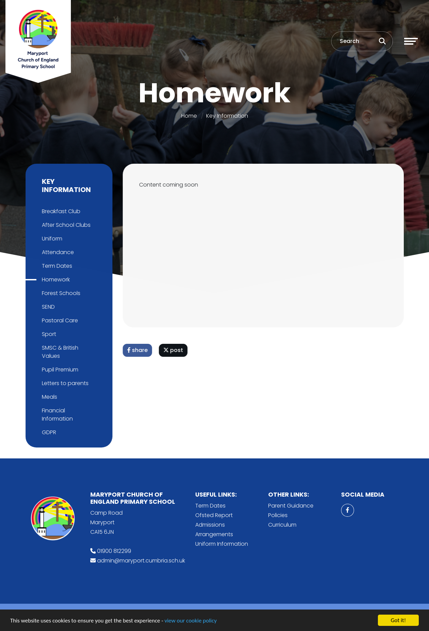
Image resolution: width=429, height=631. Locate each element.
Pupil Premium (59, 369)
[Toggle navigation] (411, 41)
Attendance (57, 252)
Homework (54, 279)
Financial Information (56, 415)
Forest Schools (60, 293)
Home (189, 116)
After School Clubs (65, 225)
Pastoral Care (59, 320)
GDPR (48, 432)
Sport (48, 334)
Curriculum (282, 525)
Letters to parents (64, 383)
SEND (47, 307)
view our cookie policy (191, 621)
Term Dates (56, 266)
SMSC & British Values (59, 352)
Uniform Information (221, 544)
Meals (48, 397)
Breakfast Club (60, 211)
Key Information (227, 116)
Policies (278, 515)
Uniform (51, 239)
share (138, 350)
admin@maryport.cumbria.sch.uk (141, 560)
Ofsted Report (214, 515)
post (174, 350)
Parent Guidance (290, 506)
